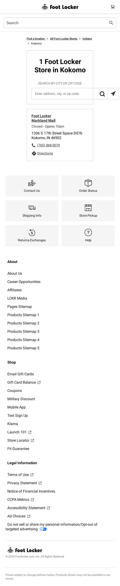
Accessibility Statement (28, 508)
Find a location (36, 38)
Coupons (14, 390)
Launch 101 (19, 432)
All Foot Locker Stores (64, 38)
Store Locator (20, 440)
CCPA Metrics (20, 499)
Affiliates (14, 290)
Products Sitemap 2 (23, 323)
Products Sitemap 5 (23, 348)
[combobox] (60, 23)
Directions (45, 153)
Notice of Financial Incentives (31, 491)
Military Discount (21, 399)
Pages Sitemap (19, 306)
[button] (102, 93)
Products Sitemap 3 (23, 331)
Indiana (87, 38)
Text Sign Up (17, 415)
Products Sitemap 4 (23, 340)
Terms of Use (20, 474)
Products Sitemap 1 (23, 315)
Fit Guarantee (18, 448)
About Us (14, 273)
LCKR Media (17, 298)
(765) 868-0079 (48, 145)
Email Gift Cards (20, 374)
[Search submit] (111, 23)
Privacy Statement (24, 483)
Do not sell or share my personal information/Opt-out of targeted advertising (51, 526)
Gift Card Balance (23, 382)
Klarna (12, 424)
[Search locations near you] (113, 93)
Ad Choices (18, 516)
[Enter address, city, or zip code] (74, 93)
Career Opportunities (23, 282)
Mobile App (16, 407)
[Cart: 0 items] (112, 7)
